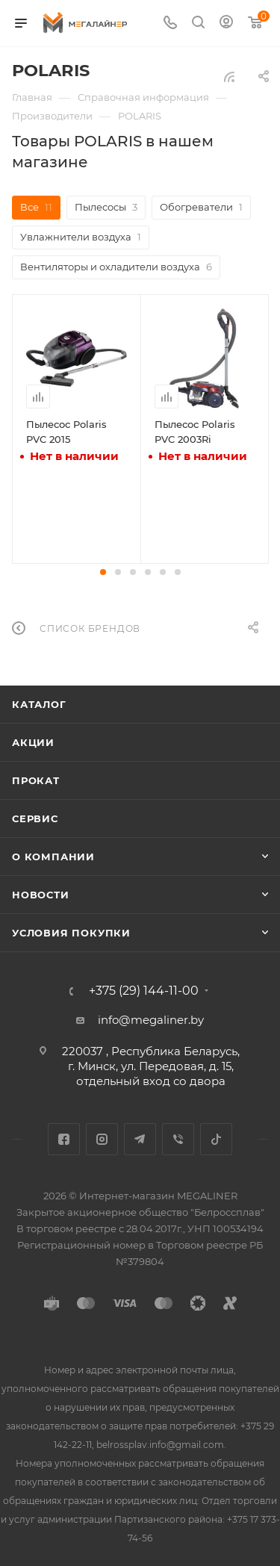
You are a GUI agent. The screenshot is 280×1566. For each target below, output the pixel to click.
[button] (103, 572)
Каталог (39, 704)
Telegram (140, 1139)
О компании (53, 857)
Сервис (35, 818)
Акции (33, 742)
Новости (40, 895)
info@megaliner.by (151, 1020)
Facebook (64, 1139)
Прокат (36, 780)
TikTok (216, 1139)
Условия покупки (71, 933)
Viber (178, 1139)
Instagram (102, 1139)
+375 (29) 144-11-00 (144, 991)
